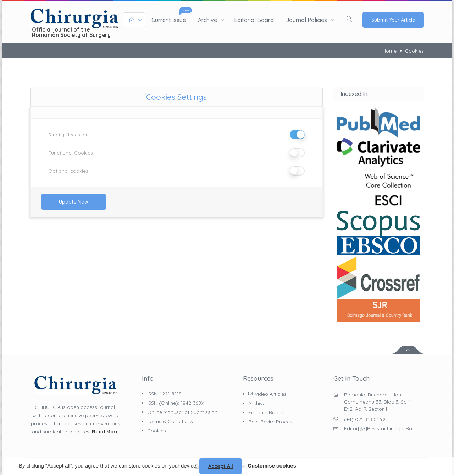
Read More (105, 431)
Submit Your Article (393, 20)
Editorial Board (254, 19)
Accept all (220, 466)
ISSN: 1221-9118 (164, 393)
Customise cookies (272, 466)
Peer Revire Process (271, 421)
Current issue (168, 19)
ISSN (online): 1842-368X (175, 402)
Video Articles (267, 393)
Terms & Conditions (170, 421)
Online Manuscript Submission (182, 412)
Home (389, 50)
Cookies (414, 50)
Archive (207, 19)
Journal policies (306, 19)
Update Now (73, 202)
